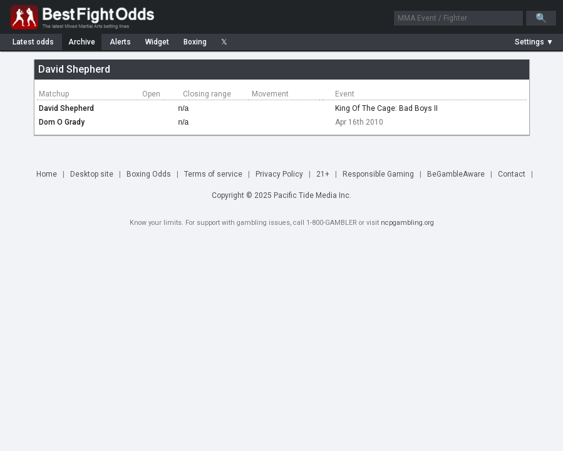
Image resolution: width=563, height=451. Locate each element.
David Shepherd (66, 108)
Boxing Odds (149, 174)
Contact (511, 174)
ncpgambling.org (407, 223)
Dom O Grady (62, 122)
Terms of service (213, 174)
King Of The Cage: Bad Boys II (386, 108)
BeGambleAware (456, 174)
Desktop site (91, 174)
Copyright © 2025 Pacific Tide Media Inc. (281, 195)
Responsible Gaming (378, 174)
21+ (322, 174)
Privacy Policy (279, 174)
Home (46, 174)
